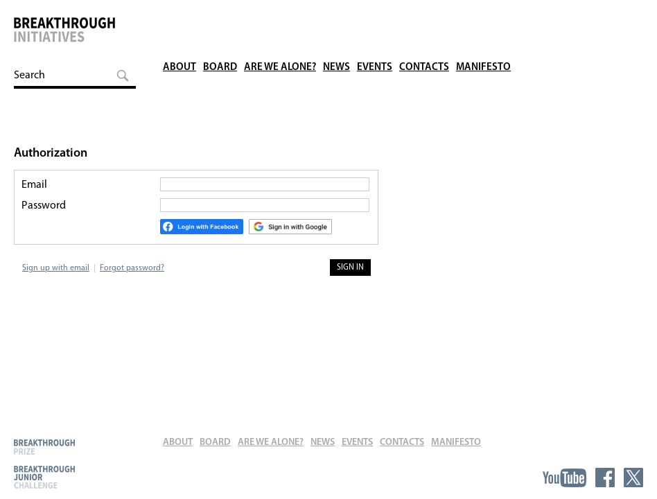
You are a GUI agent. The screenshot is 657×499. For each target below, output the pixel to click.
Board (220, 20)
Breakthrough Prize (44, 447)
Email (34, 185)
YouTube (564, 477)
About (179, 20)
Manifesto (483, 20)
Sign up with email (55, 268)
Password (43, 205)
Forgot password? (132, 268)
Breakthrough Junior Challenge (44, 477)
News (336, 20)
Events (374, 20)
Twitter (633, 477)
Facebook (605, 477)
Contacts (424, 20)
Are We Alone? (280, 20)
